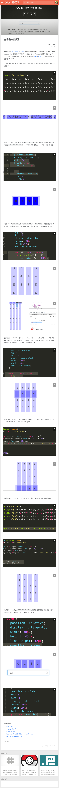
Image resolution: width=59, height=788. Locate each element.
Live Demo (9, 727)
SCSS (22, 52)
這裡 (35, 56)
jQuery (7, 741)
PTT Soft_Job (10, 732)
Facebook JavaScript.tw (14, 736)
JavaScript (15, 52)
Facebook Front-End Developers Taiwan (19, 734)
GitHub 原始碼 (11, 729)
